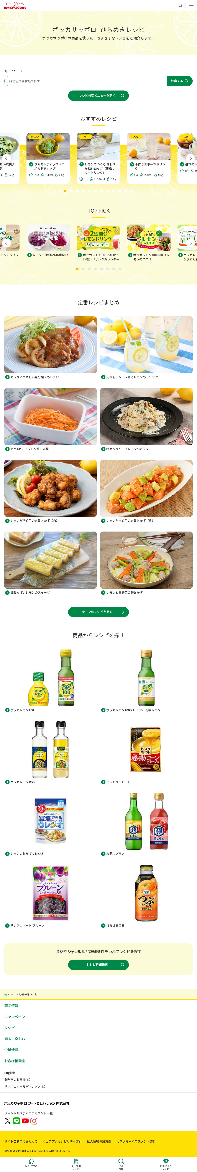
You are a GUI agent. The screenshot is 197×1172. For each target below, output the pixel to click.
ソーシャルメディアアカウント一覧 (28, 1113)
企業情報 (11, 1049)
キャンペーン (14, 1016)
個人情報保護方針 (99, 1141)
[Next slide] (190, 158)
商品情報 (11, 1005)
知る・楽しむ (14, 1038)
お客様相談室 (14, 1060)
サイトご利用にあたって (21, 1141)
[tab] (65, 191)
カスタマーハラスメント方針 (136, 1141)
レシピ (9, 1027)
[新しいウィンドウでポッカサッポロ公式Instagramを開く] (33, 1120)
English (9, 1072)
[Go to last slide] (6, 158)
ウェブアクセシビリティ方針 (62, 1141)
